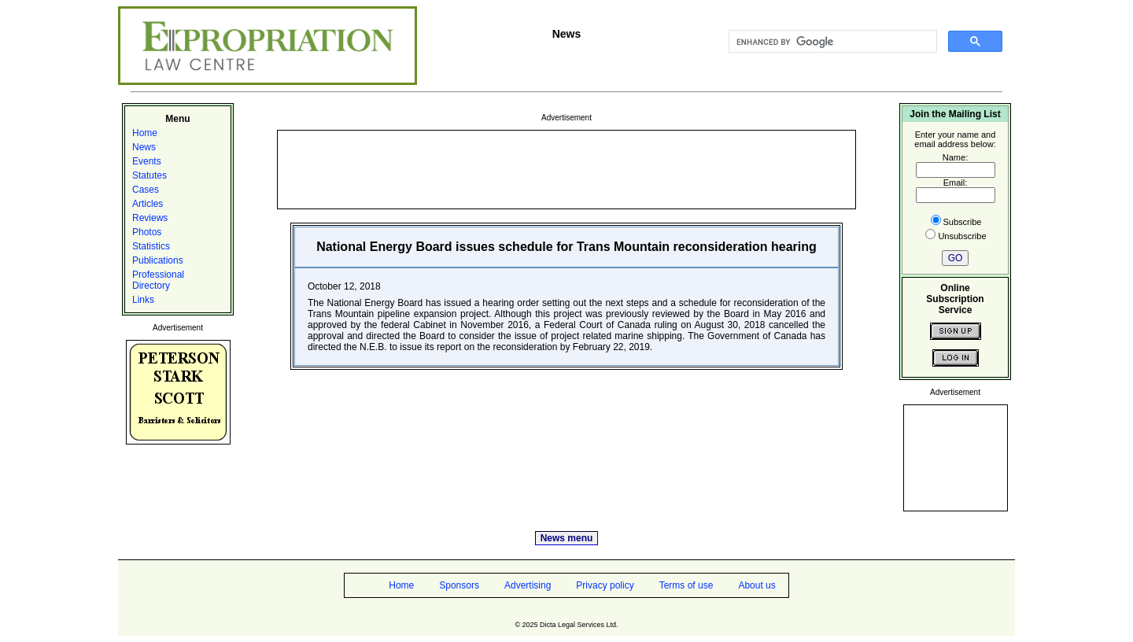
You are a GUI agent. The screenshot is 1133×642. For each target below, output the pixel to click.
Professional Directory (158, 280)
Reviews (150, 217)
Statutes (149, 175)
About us (756, 585)
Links (143, 299)
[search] (831, 42)
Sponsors (459, 585)
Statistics (151, 246)
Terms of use (686, 585)
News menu (567, 538)
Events (146, 161)
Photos (146, 232)
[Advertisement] (566, 168)
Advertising (527, 585)
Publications (157, 260)
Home (144, 132)
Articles (147, 203)
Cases (145, 189)
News (144, 147)
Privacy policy (604, 585)
